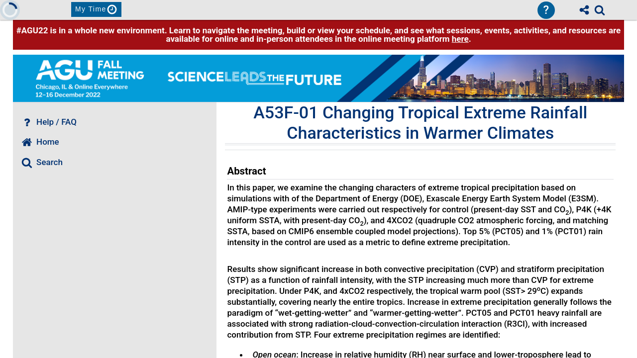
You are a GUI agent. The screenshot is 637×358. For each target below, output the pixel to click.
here (460, 39)
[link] (599, 9)
